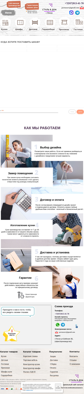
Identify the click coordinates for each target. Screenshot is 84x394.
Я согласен (58, 387)
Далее (80, 111)
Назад (72, 111)
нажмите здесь (29, 390)
